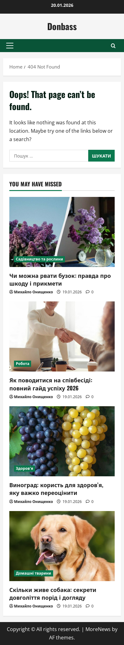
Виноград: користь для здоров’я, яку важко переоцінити (56, 488)
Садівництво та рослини (39, 259)
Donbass (62, 26)
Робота (22, 363)
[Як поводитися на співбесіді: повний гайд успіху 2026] (62, 336)
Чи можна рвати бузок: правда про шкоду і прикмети (60, 279)
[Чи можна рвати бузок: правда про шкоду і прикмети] (62, 232)
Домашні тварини (33, 573)
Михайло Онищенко (33, 292)
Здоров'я (24, 468)
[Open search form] (113, 46)
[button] (9, 45)
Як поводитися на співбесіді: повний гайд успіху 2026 (50, 384)
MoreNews (98, 629)
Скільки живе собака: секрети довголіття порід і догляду (52, 593)
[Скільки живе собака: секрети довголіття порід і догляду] (62, 546)
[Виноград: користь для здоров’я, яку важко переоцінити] (62, 441)
